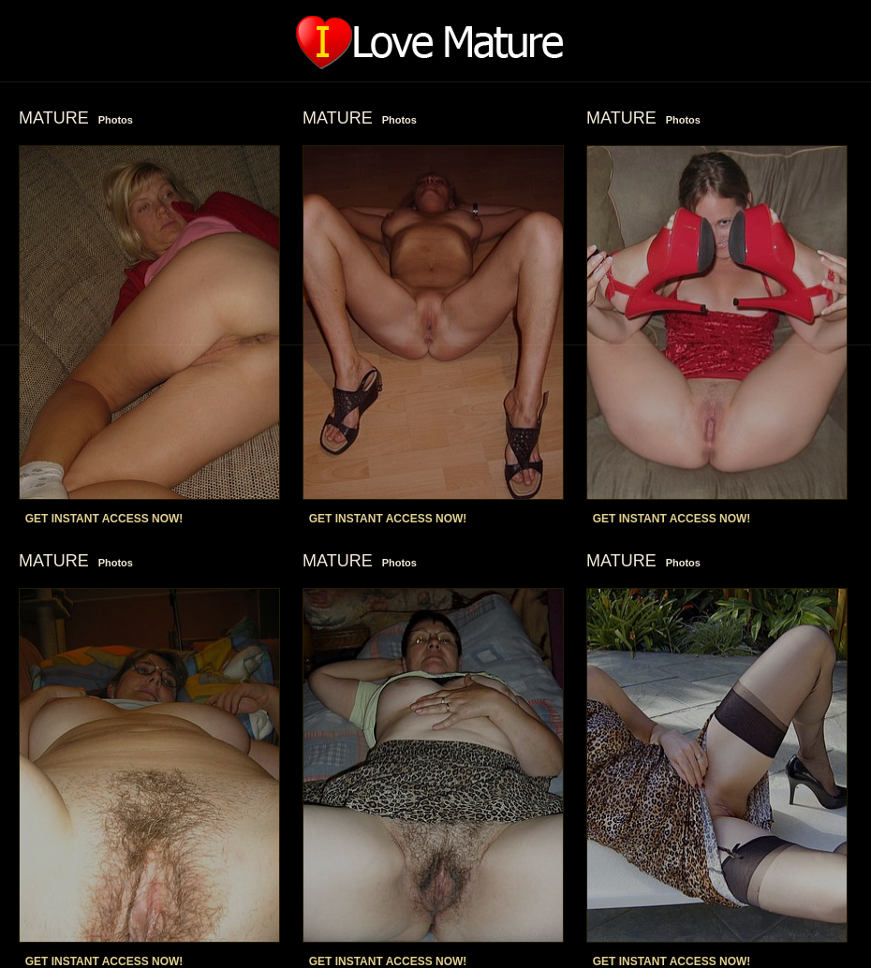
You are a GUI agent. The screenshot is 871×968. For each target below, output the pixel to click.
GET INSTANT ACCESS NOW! (104, 518)
